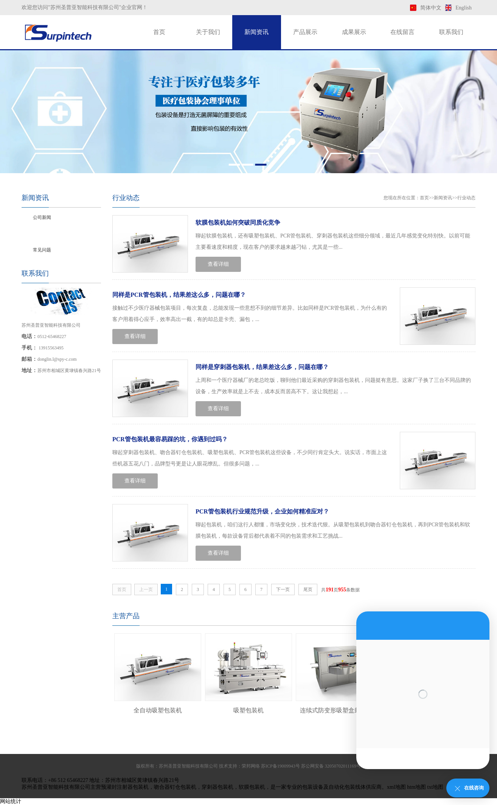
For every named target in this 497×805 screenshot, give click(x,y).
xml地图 (396, 787)
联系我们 (451, 32)
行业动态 (42, 233)
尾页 (307, 589)
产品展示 (305, 32)
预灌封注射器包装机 (125, 787)
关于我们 (208, 32)
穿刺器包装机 (217, 787)
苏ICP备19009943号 (280, 766)
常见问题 (42, 250)
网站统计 (10, 801)
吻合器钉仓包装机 (175, 787)
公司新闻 (42, 217)
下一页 (283, 589)
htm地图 (416, 787)
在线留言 (402, 32)
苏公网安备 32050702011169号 (331, 766)
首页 (159, 32)
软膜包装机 (252, 787)
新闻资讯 (256, 32)
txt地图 (435, 787)
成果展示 (354, 32)
